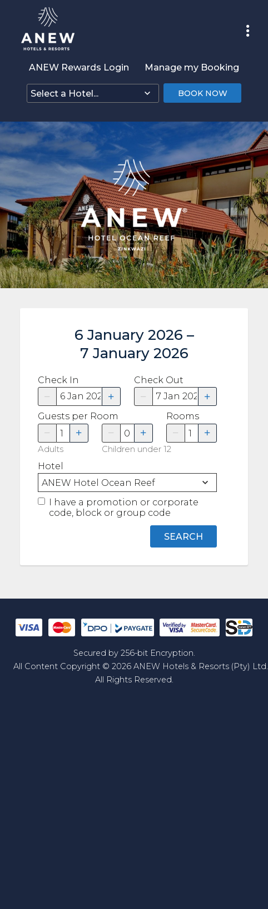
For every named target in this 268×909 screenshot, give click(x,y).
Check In (58, 380)
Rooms (182, 416)
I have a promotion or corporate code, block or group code (123, 508)
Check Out (158, 380)
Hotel (50, 466)
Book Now (202, 93)
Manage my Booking (192, 67)
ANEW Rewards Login (79, 67)
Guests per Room (63, 416)
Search (183, 536)
